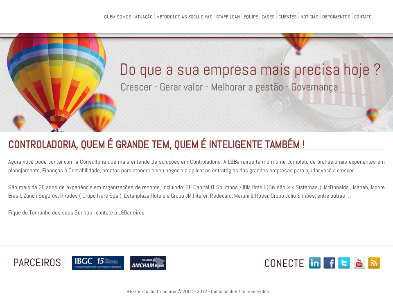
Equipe (251, 16)
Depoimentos (336, 16)
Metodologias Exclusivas (184, 16)
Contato (363, 16)
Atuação (144, 16)
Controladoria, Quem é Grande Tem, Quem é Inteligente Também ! (156, 144)
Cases (268, 16)
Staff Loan (228, 16)
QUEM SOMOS (117, 16)
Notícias (309, 16)
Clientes (287, 16)
